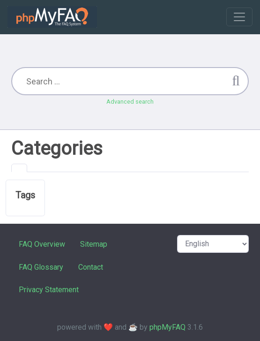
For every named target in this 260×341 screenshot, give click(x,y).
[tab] (19, 168)
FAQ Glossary (41, 267)
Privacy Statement (49, 289)
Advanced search (130, 101)
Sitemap (93, 244)
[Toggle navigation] (239, 17)
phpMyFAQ (167, 327)
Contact (90, 267)
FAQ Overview (42, 244)
